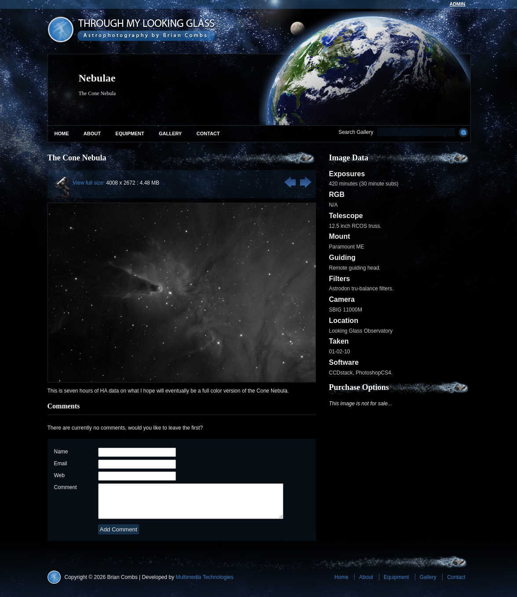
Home (62, 133)
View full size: (89, 183)
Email (60, 463)
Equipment (129, 133)
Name (61, 452)
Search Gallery (355, 132)
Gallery (170, 133)
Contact (208, 133)
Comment (65, 487)
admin (457, 4)
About (92, 133)
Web (59, 475)
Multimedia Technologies (204, 584)
